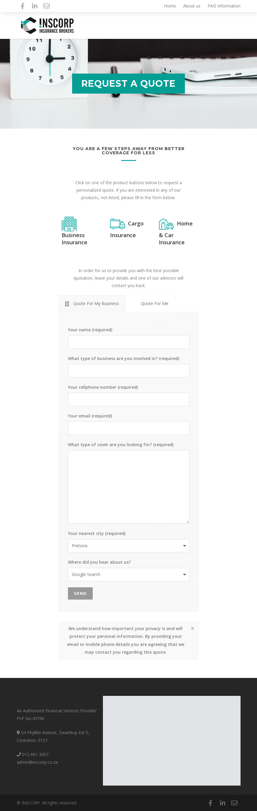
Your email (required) (128, 424)
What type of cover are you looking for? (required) (128, 483)
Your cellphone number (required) (128, 395)
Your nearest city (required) (128, 541)
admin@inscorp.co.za (37, 762)
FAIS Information (224, 6)
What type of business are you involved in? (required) (128, 366)
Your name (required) (128, 338)
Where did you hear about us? (128, 570)
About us (191, 6)
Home (170, 6)
